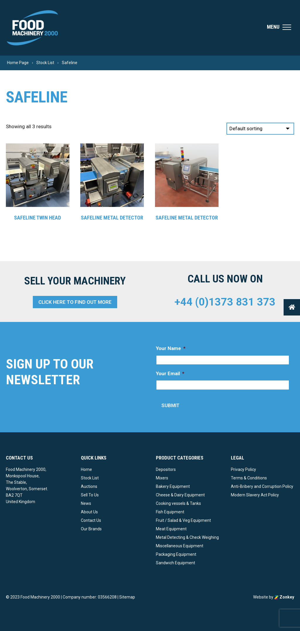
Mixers (162, 478)
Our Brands (91, 529)
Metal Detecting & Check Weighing (187, 537)
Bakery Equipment (173, 486)
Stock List (90, 478)
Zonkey (284, 597)
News (86, 503)
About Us (89, 512)
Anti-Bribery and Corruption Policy (262, 486)
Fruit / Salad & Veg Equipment (183, 520)
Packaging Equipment (176, 554)
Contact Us (91, 520)
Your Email (170, 373)
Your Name (170, 348)
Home (86, 469)
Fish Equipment (170, 512)
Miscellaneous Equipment (179, 545)
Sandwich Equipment (175, 562)
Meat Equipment (171, 529)
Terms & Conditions (249, 478)
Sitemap (127, 597)
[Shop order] (260, 129)
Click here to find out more (75, 302)
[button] (292, 307)
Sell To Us (90, 495)
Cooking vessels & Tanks (178, 503)
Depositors (166, 469)
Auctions (89, 486)
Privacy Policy (243, 469)
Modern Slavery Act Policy (255, 495)
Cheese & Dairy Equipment (180, 495)
